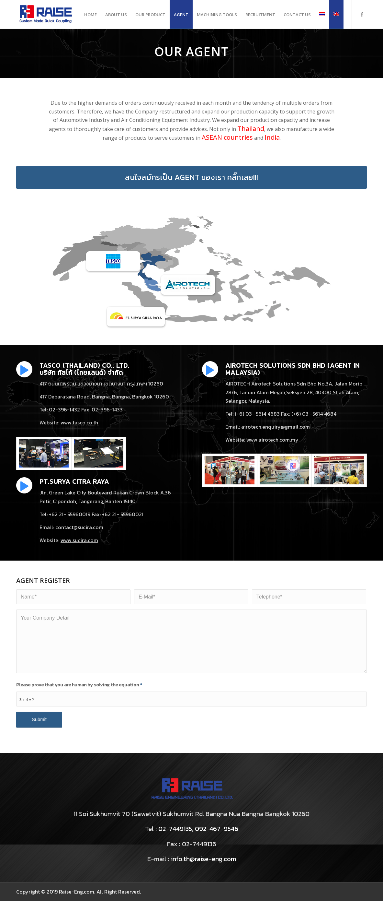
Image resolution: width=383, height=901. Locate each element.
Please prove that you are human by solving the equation (79, 684)
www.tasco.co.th (79, 422)
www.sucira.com (79, 540)
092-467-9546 (216, 829)
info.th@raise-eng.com (203, 859)
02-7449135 (175, 829)
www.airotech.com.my (272, 440)
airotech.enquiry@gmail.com (275, 427)
